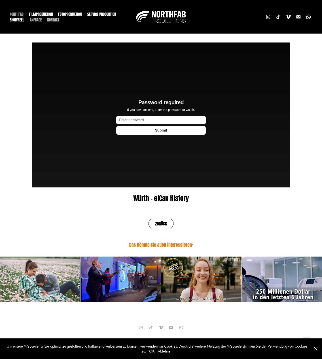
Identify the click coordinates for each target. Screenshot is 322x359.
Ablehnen (165, 351)
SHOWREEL (17, 19)
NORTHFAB (16, 14)
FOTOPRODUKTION (70, 14)
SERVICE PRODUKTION (101, 14)
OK (152, 351)
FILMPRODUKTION (41, 14)
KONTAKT (53, 19)
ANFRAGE (36, 19)
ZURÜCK (161, 223)
